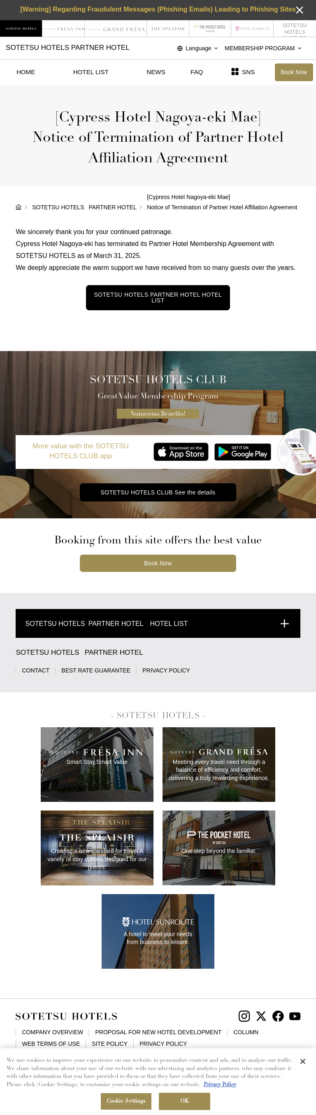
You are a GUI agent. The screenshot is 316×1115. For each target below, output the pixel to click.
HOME (25, 71)
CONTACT (35, 670)
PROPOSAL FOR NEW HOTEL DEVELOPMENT (158, 1032)
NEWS (155, 71)
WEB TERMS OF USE (51, 1044)
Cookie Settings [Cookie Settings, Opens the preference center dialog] (126, 1105)
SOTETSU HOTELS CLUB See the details (157, 492)
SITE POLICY (110, 1044)
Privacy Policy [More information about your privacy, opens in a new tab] (220, 1089)
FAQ (197, 71)
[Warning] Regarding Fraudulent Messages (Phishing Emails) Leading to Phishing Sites (158, 9)
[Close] (303, 1066)
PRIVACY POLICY (166, 670)
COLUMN (245, 1032)
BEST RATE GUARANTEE (95, 670)
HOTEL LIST (91, 71)
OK (184, 1105)
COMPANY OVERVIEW (52, 1032)
